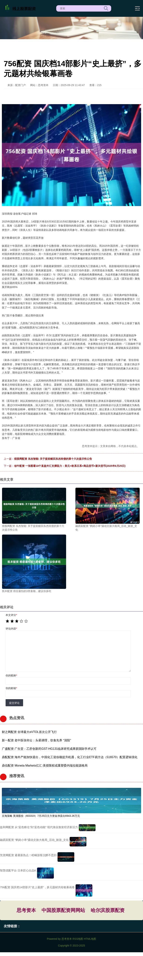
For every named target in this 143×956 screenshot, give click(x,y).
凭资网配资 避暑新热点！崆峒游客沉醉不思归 (28, 855)
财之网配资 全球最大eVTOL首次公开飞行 (29, 732)
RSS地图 (77, 938)
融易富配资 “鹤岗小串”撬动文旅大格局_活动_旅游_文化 (34, 839)
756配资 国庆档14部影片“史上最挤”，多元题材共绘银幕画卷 (37, 887)
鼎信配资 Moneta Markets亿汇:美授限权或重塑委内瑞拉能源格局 (45, 765)
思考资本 (26, 910)
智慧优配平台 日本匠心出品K (18, 870)
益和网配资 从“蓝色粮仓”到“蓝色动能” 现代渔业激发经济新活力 (39, 827)
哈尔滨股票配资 (108, 910)
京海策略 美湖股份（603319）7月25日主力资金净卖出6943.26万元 (41, 815)
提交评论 (14, 702)
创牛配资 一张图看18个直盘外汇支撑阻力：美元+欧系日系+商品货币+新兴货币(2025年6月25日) (69, 465)
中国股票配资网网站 (63, 910)
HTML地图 (90, 938)
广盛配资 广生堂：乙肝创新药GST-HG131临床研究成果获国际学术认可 (49, 748)
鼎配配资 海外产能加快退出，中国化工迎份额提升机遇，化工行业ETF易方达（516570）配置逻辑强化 (69, 757)
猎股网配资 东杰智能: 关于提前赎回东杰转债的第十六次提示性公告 (53, 458)
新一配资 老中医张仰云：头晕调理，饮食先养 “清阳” (36, 740)
